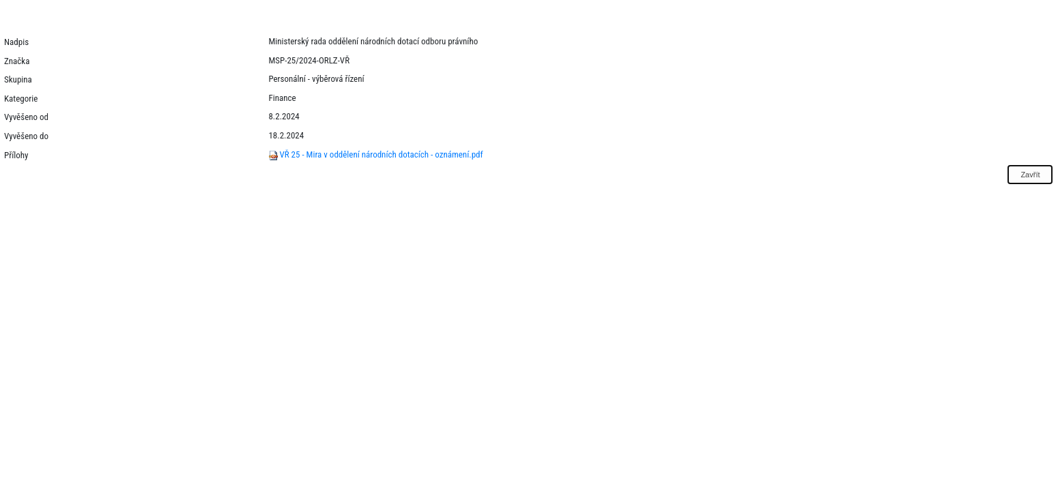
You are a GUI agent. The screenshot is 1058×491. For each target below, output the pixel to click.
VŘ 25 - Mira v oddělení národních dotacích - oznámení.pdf (375, 154)
